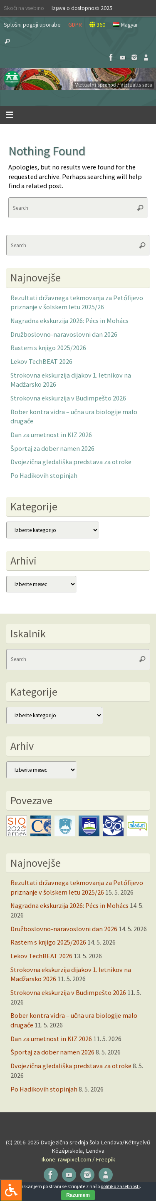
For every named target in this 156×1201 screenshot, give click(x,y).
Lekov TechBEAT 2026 (41, 361)
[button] (78, 79)
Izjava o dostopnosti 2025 (82, 8)
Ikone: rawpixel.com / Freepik (78, 1159)
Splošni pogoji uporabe (32, 24)
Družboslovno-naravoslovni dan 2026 (63, 334)
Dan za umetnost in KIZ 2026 (51, 434)
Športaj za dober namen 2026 (52, 448)
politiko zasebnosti (120, 1186)
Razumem (78, 1195)
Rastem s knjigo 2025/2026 (48, 347)
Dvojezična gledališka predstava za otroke (70, 462)
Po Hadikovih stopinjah (43, 475)
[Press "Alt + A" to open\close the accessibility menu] (11, 1190)
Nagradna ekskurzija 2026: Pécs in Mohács (69, 320)
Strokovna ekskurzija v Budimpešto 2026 (68, 398)
